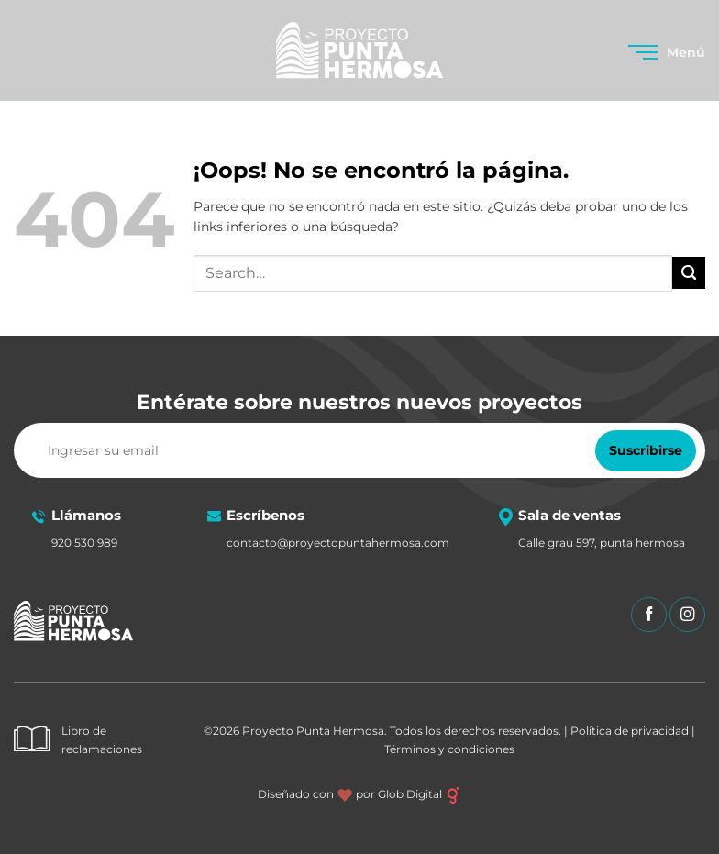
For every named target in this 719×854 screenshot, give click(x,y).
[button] (666, 52)
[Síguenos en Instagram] (687, 614)
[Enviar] (688, 273)
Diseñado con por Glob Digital (359, 794)
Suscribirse (645, 450)
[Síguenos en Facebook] (649, 614)
